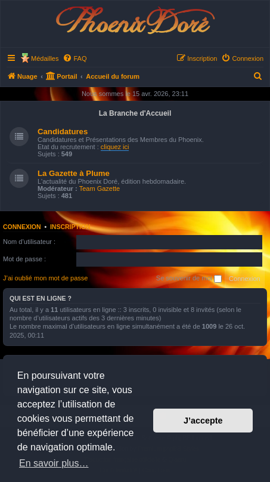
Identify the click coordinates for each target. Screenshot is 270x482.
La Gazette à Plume (74, 173)
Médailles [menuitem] (44, 58)
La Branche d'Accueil (135, 113)
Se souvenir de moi (189, 278)
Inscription (70, 226)
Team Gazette (99, 188)
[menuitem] (74, 58)
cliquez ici (115, 146)
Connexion (22, 226)
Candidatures (63, 131)
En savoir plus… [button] (54, 463)
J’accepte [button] (203, 420)
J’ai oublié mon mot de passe (45, 278)
